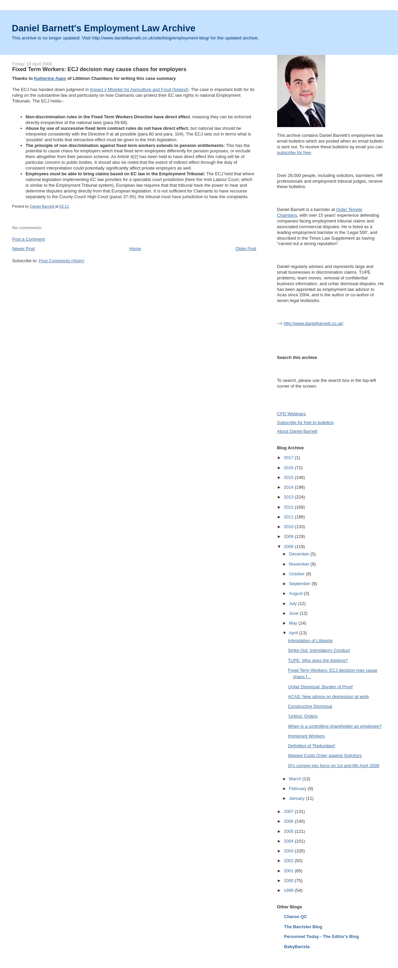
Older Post (245, 248)
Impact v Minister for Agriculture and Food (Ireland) (139, 89)
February (298, 788)
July (293, 603)
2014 (289, 487)
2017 (289, 457)
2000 (289, 880)
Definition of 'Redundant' (311, 745)
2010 (289, 526)
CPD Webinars (291, 413)
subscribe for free (294, 152)
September (300, 583)
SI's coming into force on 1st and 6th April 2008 (333, 765)
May (293, 623)
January (297, 798)
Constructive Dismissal (310, 706)
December (299, 553)
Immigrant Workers (306, 735)
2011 (289, 516)
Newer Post (23, 248)
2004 (289, 841)
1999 (289, 890)
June (294, 613)
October (297, 573)
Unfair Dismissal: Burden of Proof (320, 686)
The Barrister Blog (303, 926)
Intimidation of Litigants (310, 640)
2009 (289, 536)
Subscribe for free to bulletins (305, 422)
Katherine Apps (50, 78)
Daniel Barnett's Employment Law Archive (104, 28)
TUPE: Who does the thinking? (318, 660)
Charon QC (295, 916)
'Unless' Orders (303, 716)
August (296, 593)
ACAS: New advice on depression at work (328, 696)
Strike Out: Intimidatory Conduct (319, 650)
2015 (289, 477)
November (299, 564)
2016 (289, 467)
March (295, 778)
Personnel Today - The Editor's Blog (321, 936)
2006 (289, 821)
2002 (289, 860)
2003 (289, 850)
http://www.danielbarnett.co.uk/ (313, 323)
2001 (289, 870)
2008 (289, 546)
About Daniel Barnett (297, 431)
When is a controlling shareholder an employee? (335, 726)
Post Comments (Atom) (61, 260)
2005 (289, 831)
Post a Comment (28, 239)
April (294, 632)
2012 (289, 507)
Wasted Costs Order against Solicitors (325, 755)
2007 (289, 811)
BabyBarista (297, 946)
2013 (289, 497)
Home (135, 248)
